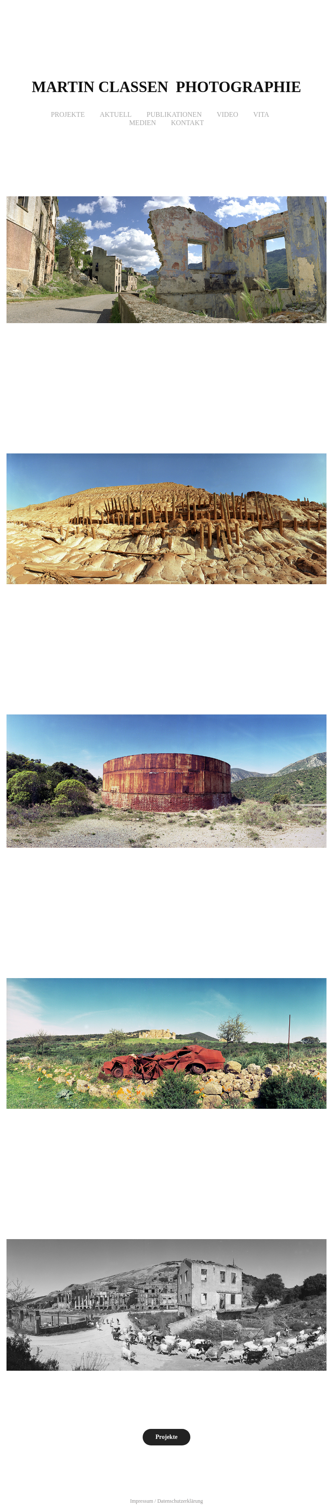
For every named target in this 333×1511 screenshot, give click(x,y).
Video (227, 114)
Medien (142, 122)
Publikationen (174, 114)
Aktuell (116, 114)
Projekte (68, 114)
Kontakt (187, 122)
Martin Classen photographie (166, 87)
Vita (261, 114)
